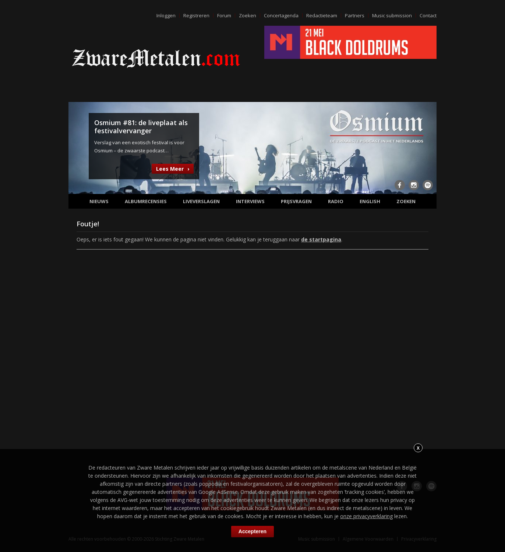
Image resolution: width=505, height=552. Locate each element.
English (370, 201)
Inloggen (166, 15)
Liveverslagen (201, 201)
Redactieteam (321, 15)
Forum (224, 15)
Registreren (196, 15)
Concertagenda (281, 15)
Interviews (250, 201)
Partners (354, 15)
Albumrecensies (146, 201)
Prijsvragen (296, 201)
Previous (78, 147)
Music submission (392, 15)
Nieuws (99, 201)
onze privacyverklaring (366, 516)
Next (427, 147)
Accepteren (252, 531)
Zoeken (247, 15)
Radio (335, 201)
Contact (428, 15)
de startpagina (321, 239)
